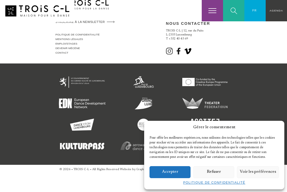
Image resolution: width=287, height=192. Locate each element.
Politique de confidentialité (214, 183)
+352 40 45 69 (178, 38)
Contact (61, 52)
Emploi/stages (66, 43)
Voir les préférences (258, 172)
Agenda (276, 10)
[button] (276, 127)
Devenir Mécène (67, 48)
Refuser (214, 172)
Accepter (170, 172)
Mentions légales (69, 39)
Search (234, 10)
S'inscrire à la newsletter (80, 21)
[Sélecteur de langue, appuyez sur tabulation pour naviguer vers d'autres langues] (255, 10)
